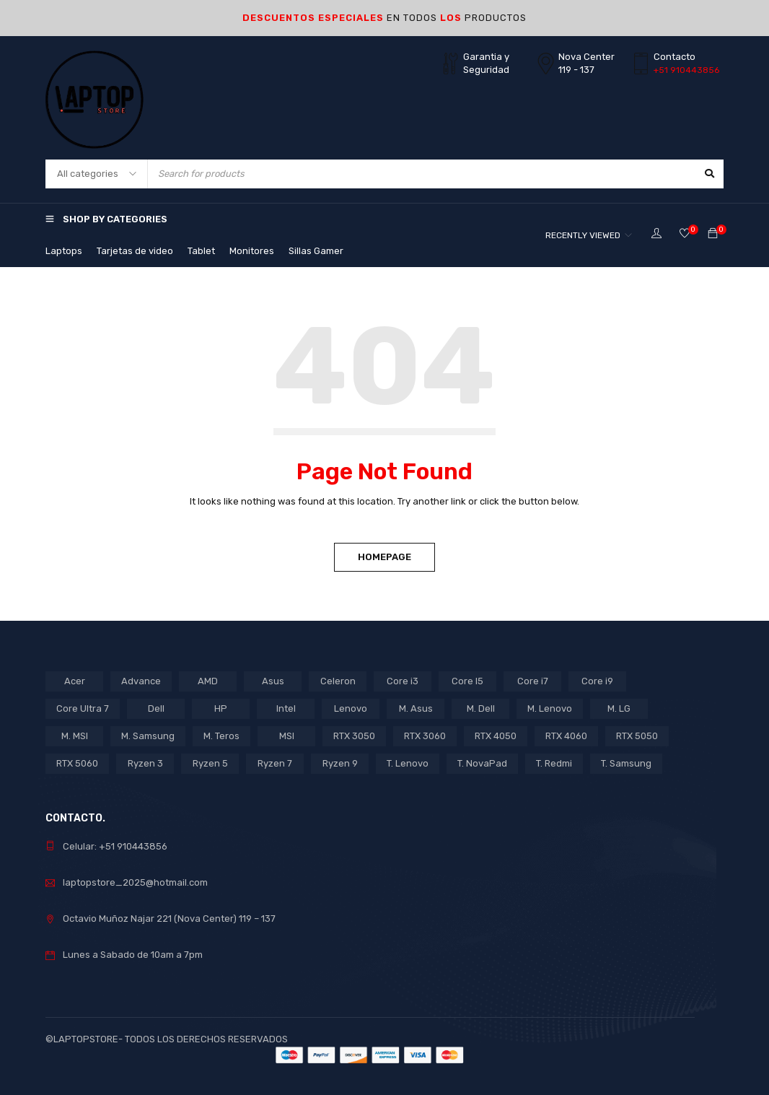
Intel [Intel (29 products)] (286, 708)
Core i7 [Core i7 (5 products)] (532, 681)
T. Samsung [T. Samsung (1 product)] (626, 763)
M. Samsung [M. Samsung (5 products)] (148, 735)
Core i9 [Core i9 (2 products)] (597, 681)
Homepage (384, 556)
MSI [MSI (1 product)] (286, 735)
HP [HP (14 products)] (220, 708)
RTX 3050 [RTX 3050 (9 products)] (354, 735)
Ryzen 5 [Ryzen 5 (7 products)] (210, 763)
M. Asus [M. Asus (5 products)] (416, 708)
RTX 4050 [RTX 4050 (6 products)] (496, 735)
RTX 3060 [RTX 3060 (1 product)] (425, 735)
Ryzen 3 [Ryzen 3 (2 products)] (145, 763)
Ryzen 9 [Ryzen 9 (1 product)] (340, 763)
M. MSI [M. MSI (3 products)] (74, 735)
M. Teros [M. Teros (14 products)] (221, 735)
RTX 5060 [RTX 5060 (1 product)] (77, 763)
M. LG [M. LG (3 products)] (618, 708)
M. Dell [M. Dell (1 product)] (481, 708)
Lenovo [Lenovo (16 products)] (350, 708)
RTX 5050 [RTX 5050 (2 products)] (637, 735)
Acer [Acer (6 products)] (74, 681)
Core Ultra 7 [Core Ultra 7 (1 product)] (82, 708)
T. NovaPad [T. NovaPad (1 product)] (482, 763)
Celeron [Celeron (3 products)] (338, 681)
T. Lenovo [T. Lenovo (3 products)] (408, 763)
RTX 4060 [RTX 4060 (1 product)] (566, 735)
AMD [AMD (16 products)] (208, 681)
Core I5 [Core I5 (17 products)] (467, 681)
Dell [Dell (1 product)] (156, 708)
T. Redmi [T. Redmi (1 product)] (554, 763)
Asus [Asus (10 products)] (273, 681)
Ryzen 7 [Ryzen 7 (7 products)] (275, 763)
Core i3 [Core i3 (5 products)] (402, 681)
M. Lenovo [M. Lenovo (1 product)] (549, 708)
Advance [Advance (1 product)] (141, 681)
